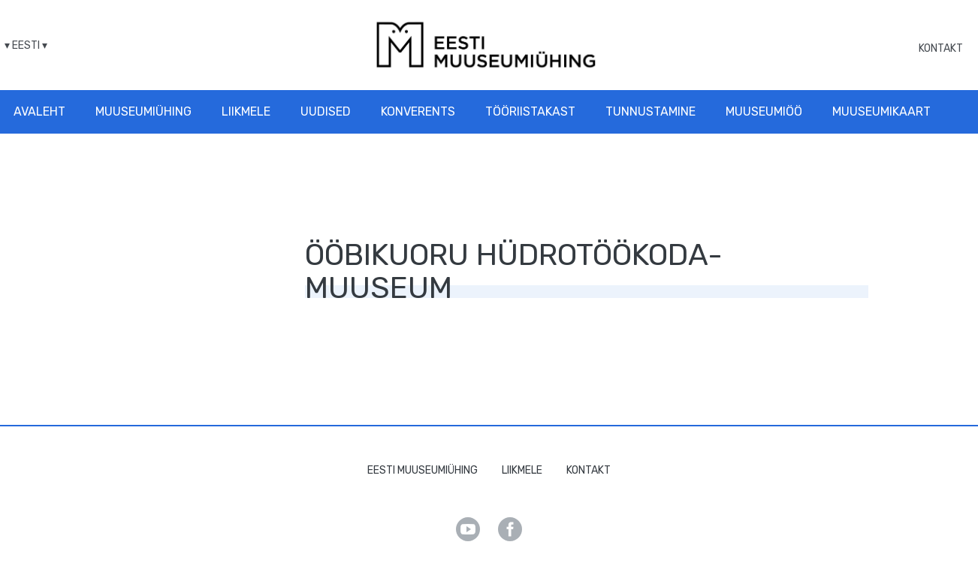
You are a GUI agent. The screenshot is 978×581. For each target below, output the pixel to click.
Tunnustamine (650, 111)
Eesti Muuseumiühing (422, 470)
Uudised (325, 111)
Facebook (510, 529)
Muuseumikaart (881, 111)
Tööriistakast (530, 111)
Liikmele (246, 111)
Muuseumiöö (764, 111)
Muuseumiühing (143, 111)
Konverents (418, 111)
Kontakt (941, 48)
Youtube (468, 529)
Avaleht (39, 111)
